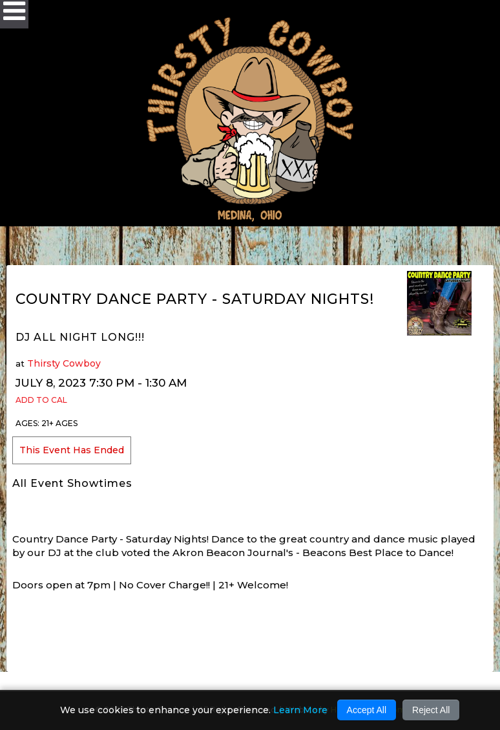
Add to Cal (41, 400)
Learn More (300, 710)
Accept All (366, 710)
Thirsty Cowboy (64, 363)
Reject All (431, 710)
